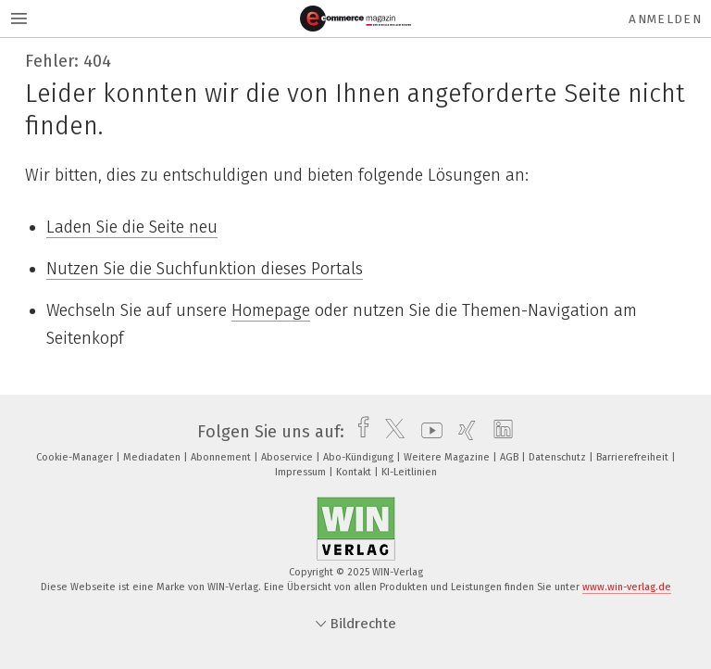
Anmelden (665, 19)
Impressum (302, 472)
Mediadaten (153, 457)
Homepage (270, 310)
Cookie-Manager (76, 457)
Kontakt (355, 472)
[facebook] (358, 432)
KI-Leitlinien (409, 472)
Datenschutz (559, 457)
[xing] (462, 432)
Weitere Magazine (448, 457)
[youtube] (427, 432)
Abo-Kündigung (359, 457)
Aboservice (288, 457)
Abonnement (222, 457)
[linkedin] (498, 432)
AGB (510, 457)
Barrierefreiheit (633, 457)
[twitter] (390, 432)
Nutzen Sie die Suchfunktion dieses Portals (204, 269)
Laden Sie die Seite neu (132, 227)
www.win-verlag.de (626, 587)
